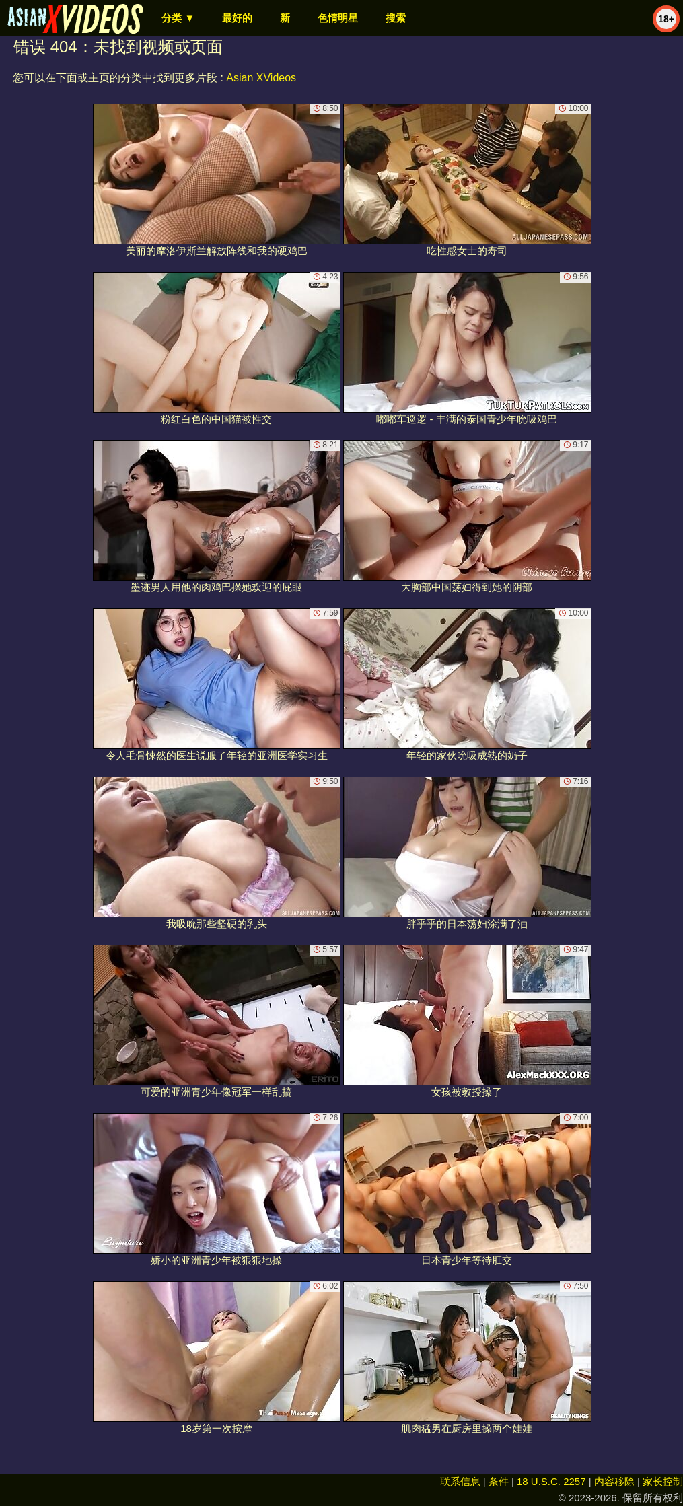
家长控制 (663, 1481)
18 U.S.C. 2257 (551, 1481)
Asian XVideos (261, 77)
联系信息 (460, 1481)
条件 (499, 1481)
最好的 (237, 18)
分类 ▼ (177, 18)
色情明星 (338, 18)
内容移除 (614, 1481)
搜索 (396, 18)
